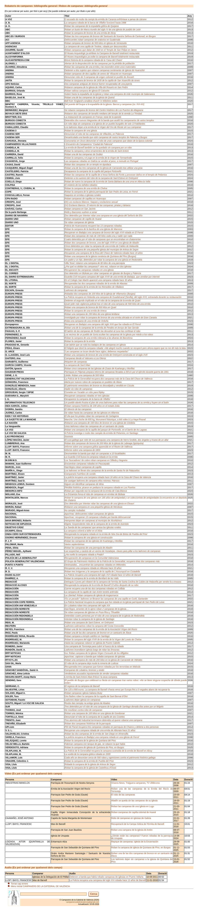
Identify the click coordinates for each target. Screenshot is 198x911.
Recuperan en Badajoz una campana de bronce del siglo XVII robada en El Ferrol (104, 232)
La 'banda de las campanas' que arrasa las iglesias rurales (93, 527)
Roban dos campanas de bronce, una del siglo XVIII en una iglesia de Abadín (102, 243)
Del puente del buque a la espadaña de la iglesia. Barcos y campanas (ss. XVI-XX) (104, 104)
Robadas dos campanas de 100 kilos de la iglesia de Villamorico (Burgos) (100, 293)
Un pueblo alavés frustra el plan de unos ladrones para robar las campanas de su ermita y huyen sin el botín (117, 402)
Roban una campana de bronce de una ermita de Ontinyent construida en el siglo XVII (106, 355)
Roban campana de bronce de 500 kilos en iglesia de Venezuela (96, 43)
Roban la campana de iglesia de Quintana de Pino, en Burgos (94, 747)
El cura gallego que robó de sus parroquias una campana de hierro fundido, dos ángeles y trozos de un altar (116, 440)
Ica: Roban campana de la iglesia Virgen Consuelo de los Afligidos (96, 653)
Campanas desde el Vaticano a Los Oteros (85, 358)
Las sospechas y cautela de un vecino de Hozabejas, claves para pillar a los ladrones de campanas (112, 551)
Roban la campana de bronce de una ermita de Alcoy (90, 33)
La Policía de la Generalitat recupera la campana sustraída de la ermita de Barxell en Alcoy (108, 751)
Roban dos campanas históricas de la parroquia (88, 723)
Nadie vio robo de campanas (78, 389)
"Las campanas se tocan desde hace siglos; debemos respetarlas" (96, 351)
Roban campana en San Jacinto (80, 209)
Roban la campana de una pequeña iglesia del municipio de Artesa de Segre (101, 249)
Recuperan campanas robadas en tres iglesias (87, 395)
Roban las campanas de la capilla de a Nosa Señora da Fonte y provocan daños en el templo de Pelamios (116, 175)
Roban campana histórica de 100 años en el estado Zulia (92, 406)
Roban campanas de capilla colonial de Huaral (133, 812)
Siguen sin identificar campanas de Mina (84, 484)
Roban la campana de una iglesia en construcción (89, 537)
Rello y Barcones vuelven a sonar (81, 212)
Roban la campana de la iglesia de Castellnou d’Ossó (90, 768)
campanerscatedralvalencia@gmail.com (82, 902)
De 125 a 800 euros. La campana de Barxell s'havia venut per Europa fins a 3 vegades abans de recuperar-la (117, 689)
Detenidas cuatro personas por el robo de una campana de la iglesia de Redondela (104, 615)
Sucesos (69, 436)
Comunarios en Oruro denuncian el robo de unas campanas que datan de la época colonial (108, 141)
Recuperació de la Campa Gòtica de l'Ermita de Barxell (137, 824)
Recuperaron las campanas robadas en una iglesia (89, 270)
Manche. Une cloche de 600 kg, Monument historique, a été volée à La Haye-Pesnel (105, 419)
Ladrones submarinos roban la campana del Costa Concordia (94, 626)
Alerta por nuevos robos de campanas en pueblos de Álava (93, 382)
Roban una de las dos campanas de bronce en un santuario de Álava (98, 632)
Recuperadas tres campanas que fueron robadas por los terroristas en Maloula (102, 666)
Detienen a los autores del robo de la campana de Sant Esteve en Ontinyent (101, 178)
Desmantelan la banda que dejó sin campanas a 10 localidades (95, 453)
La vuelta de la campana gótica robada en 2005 (87, 754)
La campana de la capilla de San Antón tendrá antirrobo (91, 592)
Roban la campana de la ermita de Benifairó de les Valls (91, 578)
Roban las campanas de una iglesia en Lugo (132, 806)
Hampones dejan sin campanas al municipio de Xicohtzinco (93, 520)
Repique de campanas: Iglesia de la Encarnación (134, 841)
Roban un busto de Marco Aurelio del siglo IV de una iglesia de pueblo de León (103, 29)
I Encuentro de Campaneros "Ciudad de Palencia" (89, 144)
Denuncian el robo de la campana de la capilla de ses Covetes (95, 717)
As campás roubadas (75, 510)
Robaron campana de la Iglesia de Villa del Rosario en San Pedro (96, 87)
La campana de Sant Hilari (77, 365)
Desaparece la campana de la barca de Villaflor (87, 399)
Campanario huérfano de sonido (80, 474)
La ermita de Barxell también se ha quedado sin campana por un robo (98, 147)
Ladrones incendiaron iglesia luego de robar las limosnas (92, 649)
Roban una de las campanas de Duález (84, 154)
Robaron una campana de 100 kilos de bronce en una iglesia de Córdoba (100, 423)
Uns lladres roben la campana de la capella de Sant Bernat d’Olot (96, 696)
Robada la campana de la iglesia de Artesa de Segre (90, 764)
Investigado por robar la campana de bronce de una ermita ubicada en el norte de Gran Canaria (111, 317)
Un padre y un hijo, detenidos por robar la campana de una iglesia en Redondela (103, 259)
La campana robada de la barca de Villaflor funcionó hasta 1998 (95, 22)
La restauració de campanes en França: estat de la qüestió (93, 117)
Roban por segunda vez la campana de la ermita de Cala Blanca (96, 491)
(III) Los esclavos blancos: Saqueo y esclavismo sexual (91, 202)
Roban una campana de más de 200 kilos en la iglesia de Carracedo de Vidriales (103, 660)
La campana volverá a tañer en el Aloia (83, 531)
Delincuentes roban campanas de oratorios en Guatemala (92, 39)
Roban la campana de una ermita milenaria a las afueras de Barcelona (98, 338)
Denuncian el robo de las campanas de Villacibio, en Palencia (94, 134)
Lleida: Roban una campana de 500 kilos (84, 375)
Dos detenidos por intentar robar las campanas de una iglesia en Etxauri (99, 503)
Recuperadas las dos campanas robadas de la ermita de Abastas (96, 283)
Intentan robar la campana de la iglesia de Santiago (89, 619)
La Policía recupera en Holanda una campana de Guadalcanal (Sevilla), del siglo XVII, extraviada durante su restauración (123, 297)
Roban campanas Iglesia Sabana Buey (83, 693)
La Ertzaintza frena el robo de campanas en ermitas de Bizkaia (95, 494)
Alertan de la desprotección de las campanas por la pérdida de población (100, 63)
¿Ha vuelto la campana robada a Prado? (84, 554)
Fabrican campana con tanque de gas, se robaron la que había (95, 744)
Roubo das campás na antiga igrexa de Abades (87, 703)
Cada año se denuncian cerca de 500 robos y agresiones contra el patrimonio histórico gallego (110, 757)
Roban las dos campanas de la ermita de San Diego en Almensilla (96, 734)
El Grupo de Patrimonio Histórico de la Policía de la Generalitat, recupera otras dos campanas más (112, 561)
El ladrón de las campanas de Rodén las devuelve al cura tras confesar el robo (102, 331)
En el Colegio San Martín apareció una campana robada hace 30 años (98, 280)
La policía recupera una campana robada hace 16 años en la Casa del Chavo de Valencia (108, 477)
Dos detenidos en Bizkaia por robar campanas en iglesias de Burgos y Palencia (103, 273)
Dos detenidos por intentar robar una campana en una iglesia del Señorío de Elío (103, 215)
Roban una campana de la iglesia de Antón (132, 830)
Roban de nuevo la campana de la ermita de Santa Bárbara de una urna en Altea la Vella (107, 181)
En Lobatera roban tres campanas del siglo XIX (87, 605)
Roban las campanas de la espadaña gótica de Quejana (92, 26)
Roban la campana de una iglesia (81, 130)
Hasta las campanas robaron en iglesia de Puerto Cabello (92, 643)
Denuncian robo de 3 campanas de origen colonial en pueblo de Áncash (99, 77)
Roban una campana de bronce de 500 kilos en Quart (90, 307)
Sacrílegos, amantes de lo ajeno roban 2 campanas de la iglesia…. (97, 609)
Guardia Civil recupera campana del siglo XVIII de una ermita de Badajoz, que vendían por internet (112, 276)
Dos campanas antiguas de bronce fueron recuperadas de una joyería (98, 84)
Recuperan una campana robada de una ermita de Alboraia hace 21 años (100, 730)
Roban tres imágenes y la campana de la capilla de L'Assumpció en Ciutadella (102, 571)
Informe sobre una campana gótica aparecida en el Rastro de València (98, 446)
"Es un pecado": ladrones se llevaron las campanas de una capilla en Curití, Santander (106, 598)
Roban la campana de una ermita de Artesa (85, 310)
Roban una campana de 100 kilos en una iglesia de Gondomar (95, 713)
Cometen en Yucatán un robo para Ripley (84, 392)
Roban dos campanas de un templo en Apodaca (88, 164)
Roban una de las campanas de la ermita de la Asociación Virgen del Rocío (101, 629)
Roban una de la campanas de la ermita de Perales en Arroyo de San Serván (102, 327)
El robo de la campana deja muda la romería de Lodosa (91, 663)
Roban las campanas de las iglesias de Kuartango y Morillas (94, 541)
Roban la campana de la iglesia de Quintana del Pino (90, 740)
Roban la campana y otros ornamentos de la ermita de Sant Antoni (97, 151)
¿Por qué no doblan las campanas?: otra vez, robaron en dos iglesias (98, 266)
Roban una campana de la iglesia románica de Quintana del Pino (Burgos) (100, 256)
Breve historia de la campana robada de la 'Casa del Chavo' (93, 60)
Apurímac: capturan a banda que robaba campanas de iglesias (95, 656)
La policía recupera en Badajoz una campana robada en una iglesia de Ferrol (102, 737)
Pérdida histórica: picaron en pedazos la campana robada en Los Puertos (100, 487)
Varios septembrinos (74, 544)
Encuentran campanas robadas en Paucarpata (87, 463)
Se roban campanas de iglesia (79, 222)
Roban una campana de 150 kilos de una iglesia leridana (92, 314)
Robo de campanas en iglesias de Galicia (131, 818)
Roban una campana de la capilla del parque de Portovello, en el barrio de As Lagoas (106, 429)
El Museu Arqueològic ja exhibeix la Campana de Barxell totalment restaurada (102, 53)
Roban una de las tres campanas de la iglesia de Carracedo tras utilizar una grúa (103, 168)
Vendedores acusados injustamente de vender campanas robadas (96, 673)
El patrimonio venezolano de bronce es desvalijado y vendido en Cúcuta (99, 385)
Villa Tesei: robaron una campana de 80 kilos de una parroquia (95, 263)
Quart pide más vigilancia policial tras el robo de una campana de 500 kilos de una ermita (107, 304)
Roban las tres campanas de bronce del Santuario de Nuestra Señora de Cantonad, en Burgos (110, 36)
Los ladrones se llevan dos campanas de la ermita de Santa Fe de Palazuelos (102, 470)
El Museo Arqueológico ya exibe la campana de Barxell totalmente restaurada (102, 56)
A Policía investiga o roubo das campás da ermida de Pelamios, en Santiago (101, 433)
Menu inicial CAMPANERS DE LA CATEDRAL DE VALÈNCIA (40, 886)
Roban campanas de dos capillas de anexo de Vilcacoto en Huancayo (98, 73)
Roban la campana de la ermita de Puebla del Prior (89, 761)
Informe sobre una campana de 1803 (82, 450)
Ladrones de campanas (76, 290)
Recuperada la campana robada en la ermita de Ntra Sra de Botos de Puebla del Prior (106, 534)
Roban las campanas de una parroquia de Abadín (88, 548)
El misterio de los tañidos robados (81, 185)
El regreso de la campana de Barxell (82, 686)
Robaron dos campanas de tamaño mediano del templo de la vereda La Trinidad (103, 113)
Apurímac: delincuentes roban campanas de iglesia (89, 514)
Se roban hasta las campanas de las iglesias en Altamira (92, 412)
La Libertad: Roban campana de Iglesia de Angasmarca (91, 595)
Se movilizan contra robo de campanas (83, 710)
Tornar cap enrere (19, 883)
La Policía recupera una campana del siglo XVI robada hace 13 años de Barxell (103, 575)
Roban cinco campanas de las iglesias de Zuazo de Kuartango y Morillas (99, 368)
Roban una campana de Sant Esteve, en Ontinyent (89, 622)
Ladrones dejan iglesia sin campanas (82, 700)
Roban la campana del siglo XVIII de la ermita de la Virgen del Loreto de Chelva (103, 639)
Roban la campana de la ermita (80, 341)
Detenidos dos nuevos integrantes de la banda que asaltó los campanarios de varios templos (109, 120)
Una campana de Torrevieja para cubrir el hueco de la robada (94, 646)
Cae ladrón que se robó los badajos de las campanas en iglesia (95, 344)
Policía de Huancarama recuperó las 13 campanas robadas (93, 226)
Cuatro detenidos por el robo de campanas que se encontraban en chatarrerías (103, 239)
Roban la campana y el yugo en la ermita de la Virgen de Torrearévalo (98, 158)
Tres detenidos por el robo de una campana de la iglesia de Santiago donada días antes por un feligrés (114, 706)
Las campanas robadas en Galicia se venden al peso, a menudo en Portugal (101, 161)
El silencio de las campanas (78, 409)
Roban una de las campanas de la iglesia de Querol (89, 97)
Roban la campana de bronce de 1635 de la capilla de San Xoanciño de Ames (102, 80)
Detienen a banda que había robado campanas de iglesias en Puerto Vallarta (106, 877)
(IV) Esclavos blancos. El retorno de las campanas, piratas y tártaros (97, 205)
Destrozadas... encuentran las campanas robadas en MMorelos (95, 565)
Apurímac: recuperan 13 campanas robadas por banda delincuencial (97, 517)
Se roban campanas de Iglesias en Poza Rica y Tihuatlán (92, 612)
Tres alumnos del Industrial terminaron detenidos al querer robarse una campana (103, 720)
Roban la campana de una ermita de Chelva (86, 188)
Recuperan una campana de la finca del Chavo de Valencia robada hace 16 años (104, 253)
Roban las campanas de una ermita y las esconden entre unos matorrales (100, 67)
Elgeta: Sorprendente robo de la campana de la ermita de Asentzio (97, 524)
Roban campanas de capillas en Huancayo (85, 198)
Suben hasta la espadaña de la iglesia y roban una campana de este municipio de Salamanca (110, 94)
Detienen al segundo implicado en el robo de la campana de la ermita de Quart (102, 300)
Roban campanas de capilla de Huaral (83, 219)
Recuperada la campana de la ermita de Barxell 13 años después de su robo (101, 585)
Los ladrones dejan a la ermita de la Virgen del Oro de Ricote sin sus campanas (103, 127)
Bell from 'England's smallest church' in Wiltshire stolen (91, 101)
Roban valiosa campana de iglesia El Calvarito (87, 90)
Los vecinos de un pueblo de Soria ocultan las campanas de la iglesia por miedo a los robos (109, 334)
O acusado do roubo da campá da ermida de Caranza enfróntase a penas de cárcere (105, 19)
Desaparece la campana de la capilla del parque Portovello (93, 171)
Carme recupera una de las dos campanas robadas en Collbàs (95, 588)
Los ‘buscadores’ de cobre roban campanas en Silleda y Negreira (96, 460)
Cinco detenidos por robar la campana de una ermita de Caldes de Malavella (101, 246)
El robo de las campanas (123, 794)
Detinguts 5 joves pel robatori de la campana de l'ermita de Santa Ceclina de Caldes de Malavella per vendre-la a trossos (123, 581)
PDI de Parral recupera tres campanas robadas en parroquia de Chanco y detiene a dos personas (112, 727)
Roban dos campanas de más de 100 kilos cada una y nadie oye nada (98, 236)
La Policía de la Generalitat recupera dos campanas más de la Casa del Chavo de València (108, 378)
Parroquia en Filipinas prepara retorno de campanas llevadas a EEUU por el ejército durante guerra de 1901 (117, 372)
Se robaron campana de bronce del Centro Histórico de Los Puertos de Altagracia (104, 110)
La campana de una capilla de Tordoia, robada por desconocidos (96, 46)
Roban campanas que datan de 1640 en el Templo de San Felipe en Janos (101, 50)
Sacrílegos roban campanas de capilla (83, 467)
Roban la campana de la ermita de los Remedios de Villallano (94, 287)
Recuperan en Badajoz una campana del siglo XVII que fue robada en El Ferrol (103, 324)
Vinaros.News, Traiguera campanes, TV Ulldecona (135, 783)
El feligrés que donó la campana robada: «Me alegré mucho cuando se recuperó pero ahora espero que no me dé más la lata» (125, 348)
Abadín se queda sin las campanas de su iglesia (134, 800)
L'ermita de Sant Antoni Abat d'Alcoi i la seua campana (91, 677)
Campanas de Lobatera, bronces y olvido (84, 670)
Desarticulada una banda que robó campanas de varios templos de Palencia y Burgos (106, 137)
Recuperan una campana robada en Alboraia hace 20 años (93, 568)
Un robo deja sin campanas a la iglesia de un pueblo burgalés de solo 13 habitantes (105, 124)
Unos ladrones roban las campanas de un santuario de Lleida (94, 426)
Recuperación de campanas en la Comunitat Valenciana (92, 558)
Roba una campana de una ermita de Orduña (86, 321)
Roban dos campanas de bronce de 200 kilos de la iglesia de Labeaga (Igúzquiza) (104, 443)
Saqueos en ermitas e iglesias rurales (83, 195)
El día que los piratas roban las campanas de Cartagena (92, 416)
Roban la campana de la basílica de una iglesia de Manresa (93, 229)
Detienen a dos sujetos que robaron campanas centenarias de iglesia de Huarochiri (105, 70)
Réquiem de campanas (76, 361)
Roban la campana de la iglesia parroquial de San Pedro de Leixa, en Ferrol (101, 192)
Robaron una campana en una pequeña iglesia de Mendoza (93, 507)
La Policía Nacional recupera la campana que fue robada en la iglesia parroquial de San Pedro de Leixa (114, 602)
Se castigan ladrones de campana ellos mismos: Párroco (92, 480)
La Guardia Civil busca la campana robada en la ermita (91, 457)
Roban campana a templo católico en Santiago (87, 636)
